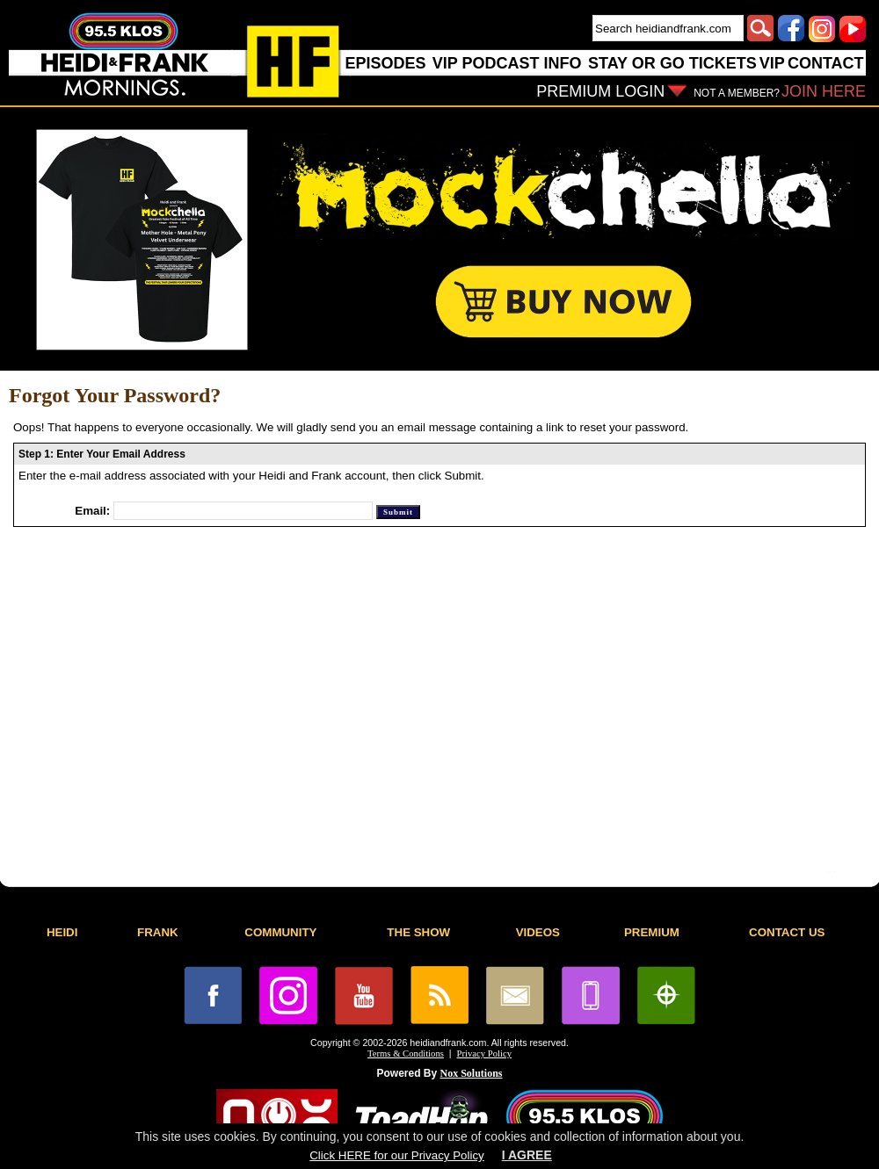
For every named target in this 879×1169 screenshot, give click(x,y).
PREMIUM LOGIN (600, 91)
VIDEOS (538, 932)
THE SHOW (418, 932)
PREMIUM (651, 932)
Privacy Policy (484, 1053)
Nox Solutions (471, 1073)
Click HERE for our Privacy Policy (396, 1155)
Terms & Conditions (405, 1053)
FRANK (157, 932)
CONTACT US (787, 932)
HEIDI (62, 932)
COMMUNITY (280, 932)
